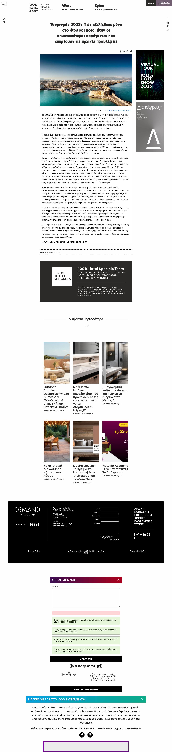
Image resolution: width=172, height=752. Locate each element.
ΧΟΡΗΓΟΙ (140, 518)
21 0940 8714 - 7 (60, 517)
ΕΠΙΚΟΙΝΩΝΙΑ (143, 514)
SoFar (143, 551)
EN (4, 19)
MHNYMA (86, 596)
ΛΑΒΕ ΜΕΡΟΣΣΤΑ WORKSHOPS (164, 3)
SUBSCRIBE (142, 511)
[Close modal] (118, 580)
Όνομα (97, 509)
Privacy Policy (34, 551)
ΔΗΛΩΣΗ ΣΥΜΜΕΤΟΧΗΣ (86, 689)
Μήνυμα (97, 523)
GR (4, 22)
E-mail (97, 519)
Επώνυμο (96, 512)
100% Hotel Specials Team (118, 110)
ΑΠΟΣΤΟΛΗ (86, 659)
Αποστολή (114, 540)
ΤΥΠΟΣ (139, 524)
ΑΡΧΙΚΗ (139, 508)
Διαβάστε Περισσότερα (86, 319)
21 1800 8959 (58, 515)
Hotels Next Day (53, 252)
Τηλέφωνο (96, 516)
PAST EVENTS (143, 521)
